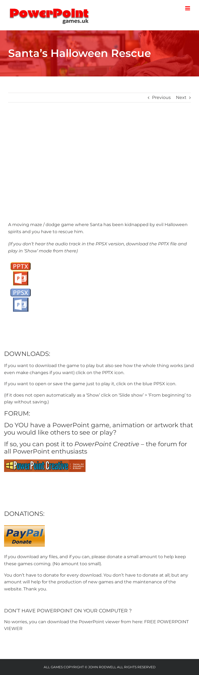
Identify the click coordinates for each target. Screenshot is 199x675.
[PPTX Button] (20, 261)
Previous (161, 97)
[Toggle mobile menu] (188, 8)
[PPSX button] (20, 288)
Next (181, 97)
